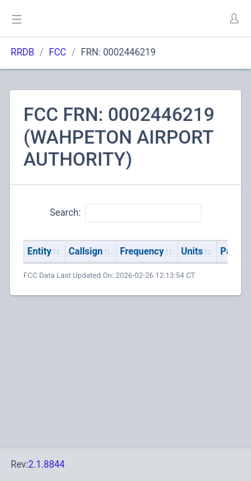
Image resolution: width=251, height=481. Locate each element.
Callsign (86, 251)
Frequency (142, 251)
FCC (57, 52)
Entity (39, 251)
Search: (125, 213)
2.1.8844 (46, 464)
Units (192, 251)
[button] (233, 19)
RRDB (22, 52)
